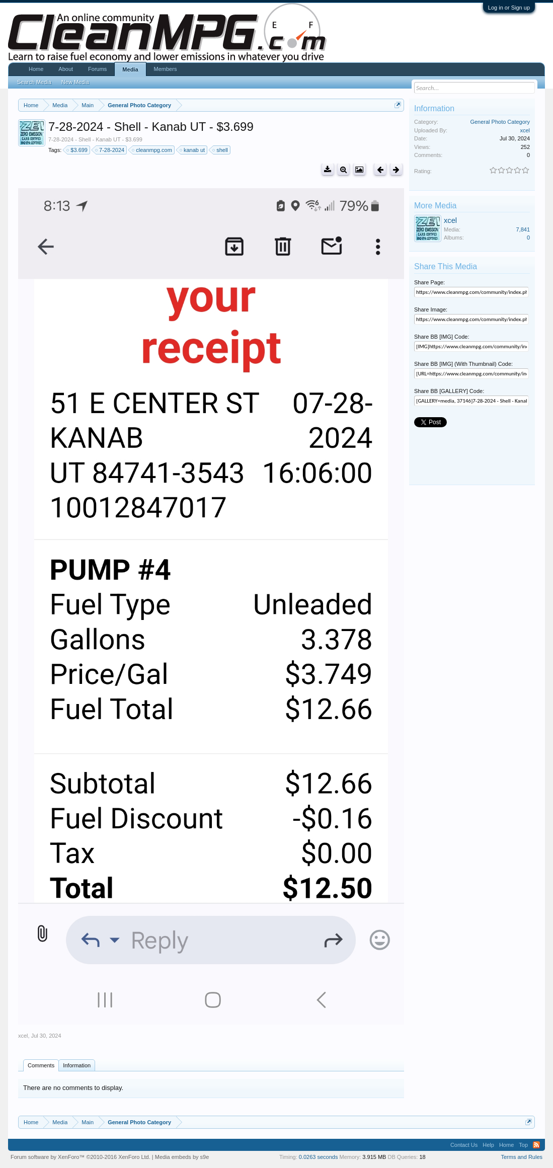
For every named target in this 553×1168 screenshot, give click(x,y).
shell (220, 149)
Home (36, 69)
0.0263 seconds (318, 1157)
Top (523, 1145)
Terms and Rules (521, 1157)
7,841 (523, 229)
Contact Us (464, 1145)
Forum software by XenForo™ (80, 1157)
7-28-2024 (110, 149)
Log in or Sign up (509, 8)
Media (130, 69)
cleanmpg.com (152, 149)
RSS (536, 1144)
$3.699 (77, 149)
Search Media (34, 82)
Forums (97, 69)
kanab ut (193, 149)
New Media (75, 82)
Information (77, 1065)
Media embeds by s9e (182, 1157)
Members (165, 69)
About (65, 69)
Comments (41, 1065)
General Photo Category (500, 122)
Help (488, 1145)
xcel (23, 1036)
